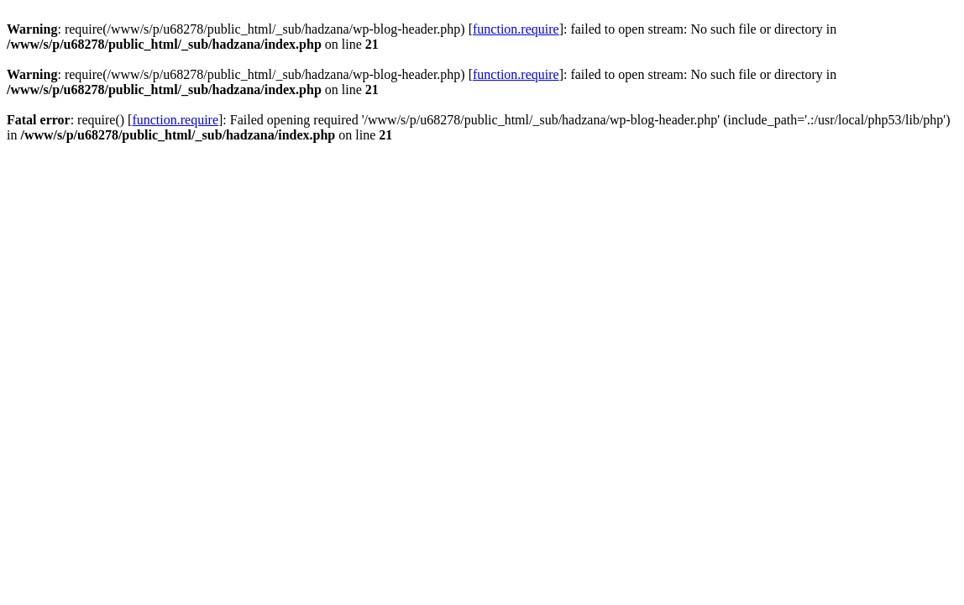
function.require (516, 29)
